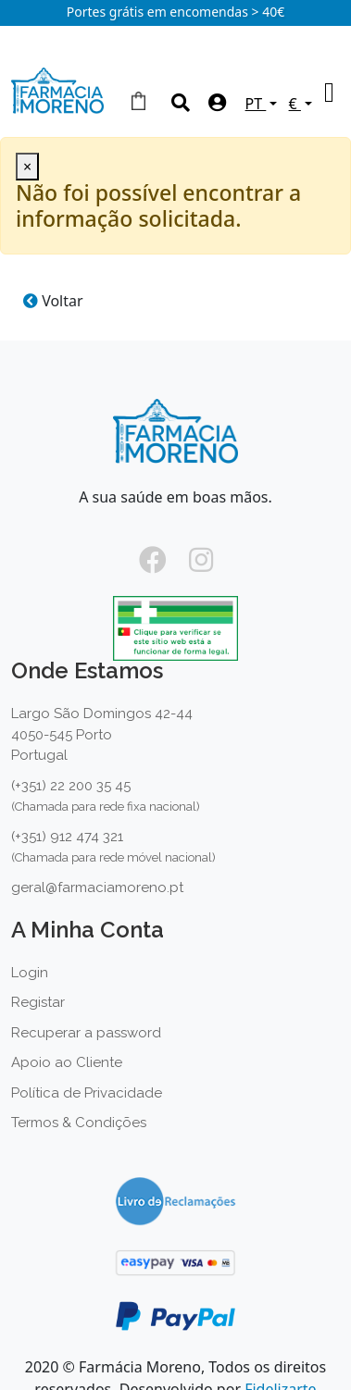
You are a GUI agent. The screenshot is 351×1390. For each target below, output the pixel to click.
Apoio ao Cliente (66, 1062)
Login (29, 972)
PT (256, 103)
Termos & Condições (78, 1122)
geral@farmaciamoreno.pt (97, 887)
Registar (38, 1002)
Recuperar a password (86, 1032)
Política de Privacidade (86, 1093)
